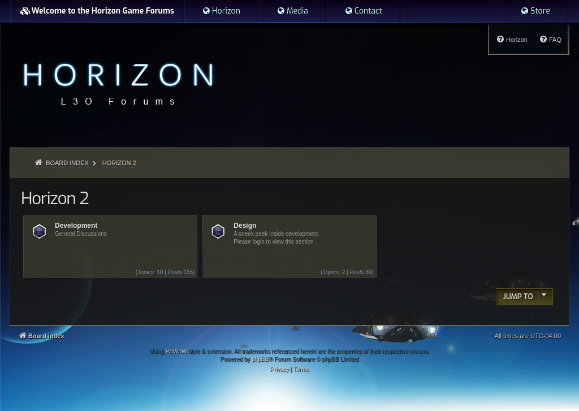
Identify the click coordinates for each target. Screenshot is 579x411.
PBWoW (176, 351)
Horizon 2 (54, 198)
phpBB (260, 359)
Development (76, 226)
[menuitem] (221, 11)
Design (245, 226)
